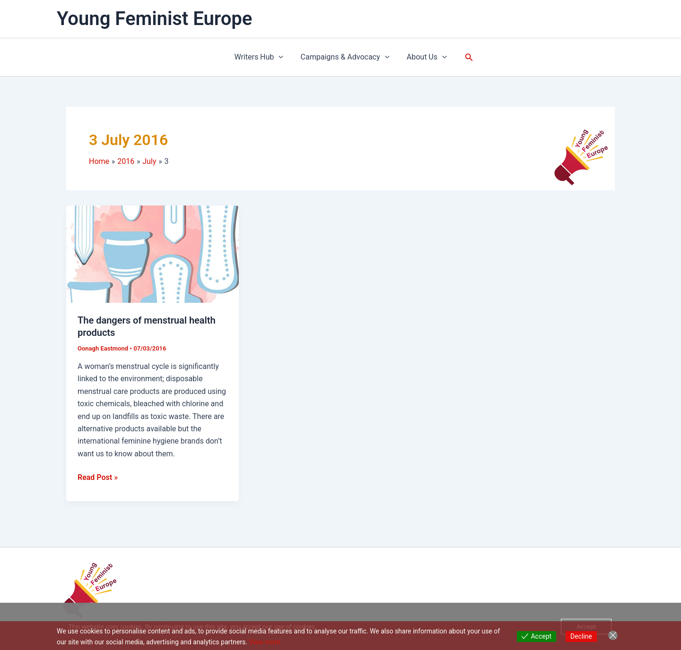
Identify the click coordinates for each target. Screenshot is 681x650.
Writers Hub (261, 57)
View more (264, 642)
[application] (281, 57)
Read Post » (98, 476)
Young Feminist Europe (154, 19)
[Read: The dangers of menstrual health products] (152, 253)
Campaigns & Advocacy (345, 57)
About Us (424, 57)
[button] (466, 57)
